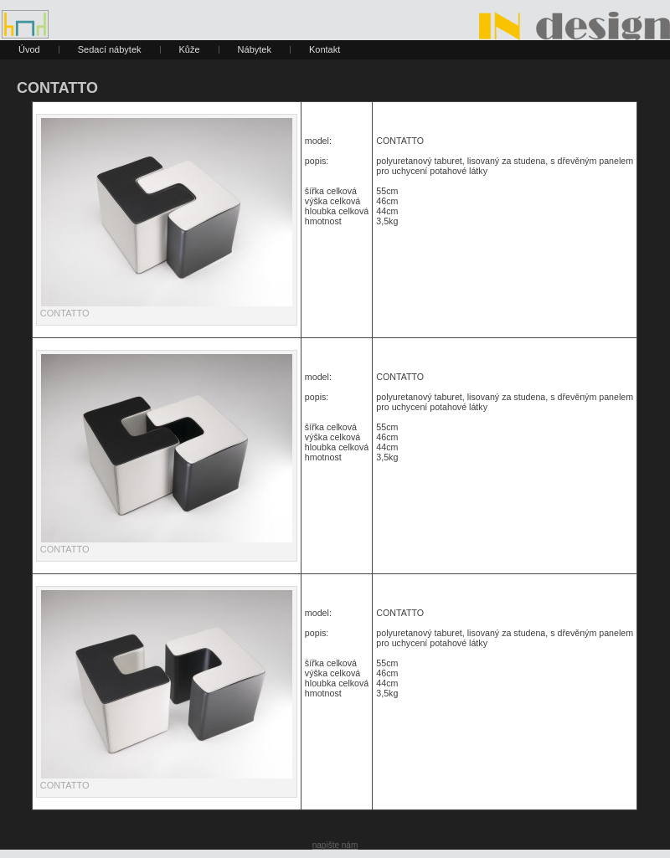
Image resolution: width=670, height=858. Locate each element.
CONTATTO (57, 88)
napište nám (335, 845)
